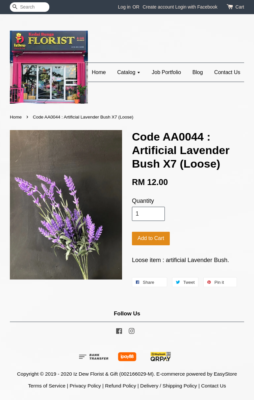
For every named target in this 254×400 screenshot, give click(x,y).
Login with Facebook (196, 7)
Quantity (143, 201)
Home (99, 72)
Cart (240, 7)
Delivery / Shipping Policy (168, 385)
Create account (158, 7)
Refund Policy (120, 385)
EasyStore (225, 374)
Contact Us (227, 72)
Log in (124, 7)
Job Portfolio (166, 72)
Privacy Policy (85, 385)
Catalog (128, 72)
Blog (197, 72)
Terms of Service (46, 385)
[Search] (29, 7)
